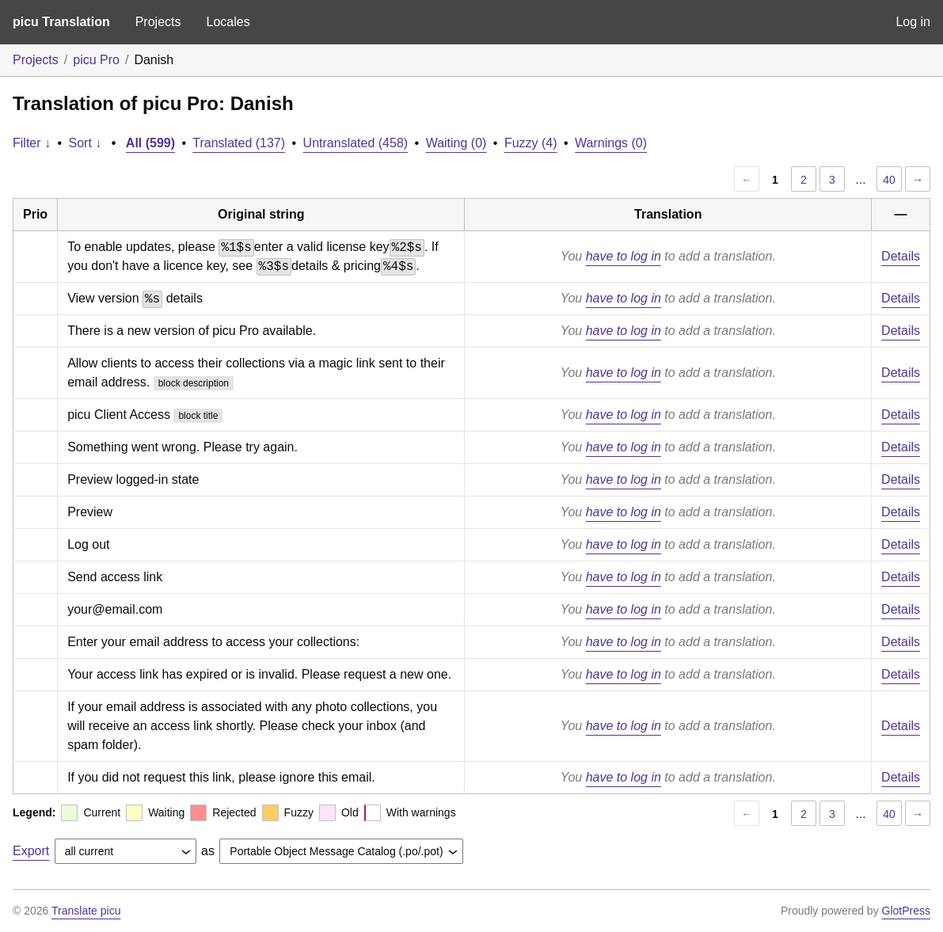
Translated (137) (238, 143)
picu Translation (61, 22)
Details (900, 256)
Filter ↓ (32, 143)
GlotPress (906, 910)
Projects (158, 22)
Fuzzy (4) (530, 143)
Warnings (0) (611, 143)
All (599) (150, 143)
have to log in (623, 256)
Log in (912, 22)
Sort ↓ (85, 143)
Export (31, 851)
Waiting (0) (456, 143)
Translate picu (85, 910)
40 (889, 179)
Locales (227, 22)
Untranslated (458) (356, 143)
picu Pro (96, 60)
